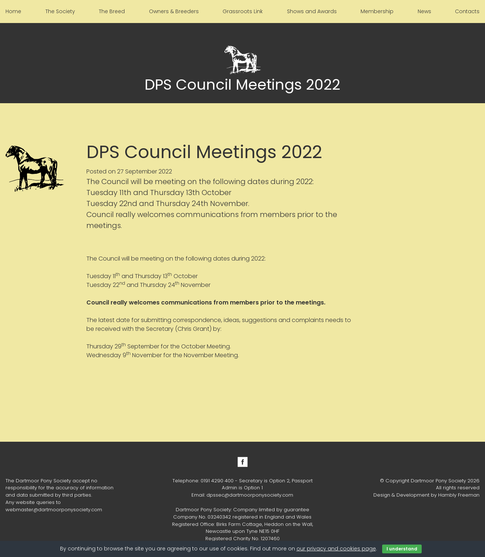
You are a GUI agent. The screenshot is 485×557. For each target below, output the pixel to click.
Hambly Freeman (459, 494)
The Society (60, 11)
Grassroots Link (243, 11)
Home (13, 11)
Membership (377, 11)
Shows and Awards (312, 11)
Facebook (242, 461)
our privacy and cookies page (336, 548)
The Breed (112, 11)
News (424, 11)
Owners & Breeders (174, 11)
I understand (402, 549)
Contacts (467, 11)
